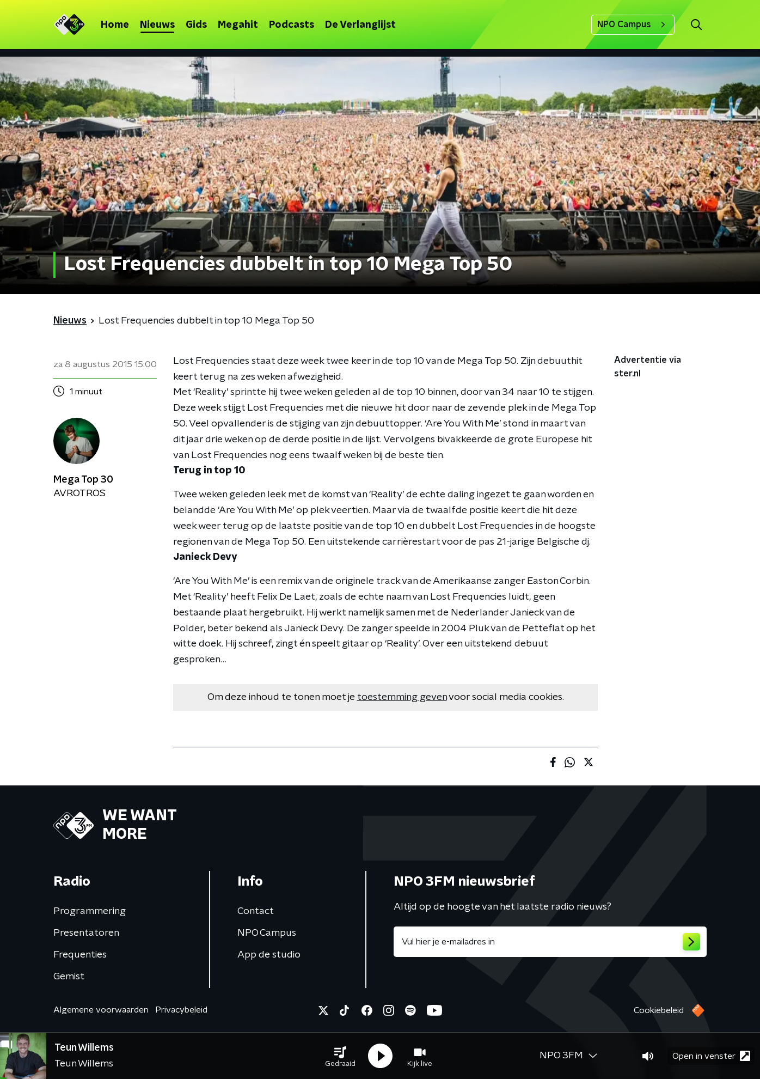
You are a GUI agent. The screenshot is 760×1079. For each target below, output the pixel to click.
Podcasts (291, 25)
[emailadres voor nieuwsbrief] (550, 941)
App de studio (269, 955)
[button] (340, 1056)
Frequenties (80, 955)
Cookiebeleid (659, 1010)
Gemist (68, 977)
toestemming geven (402, 697)
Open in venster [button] (711, 1056)
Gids (196, 25)
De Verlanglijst (360, 25)
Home (115, 25)
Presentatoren (86, 933)
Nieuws (157, 25)
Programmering (89, 911)
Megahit (238, 25)
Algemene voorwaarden (101, 1009)
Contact (255, 911)
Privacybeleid (181, 1009)
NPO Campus (633, 24)
